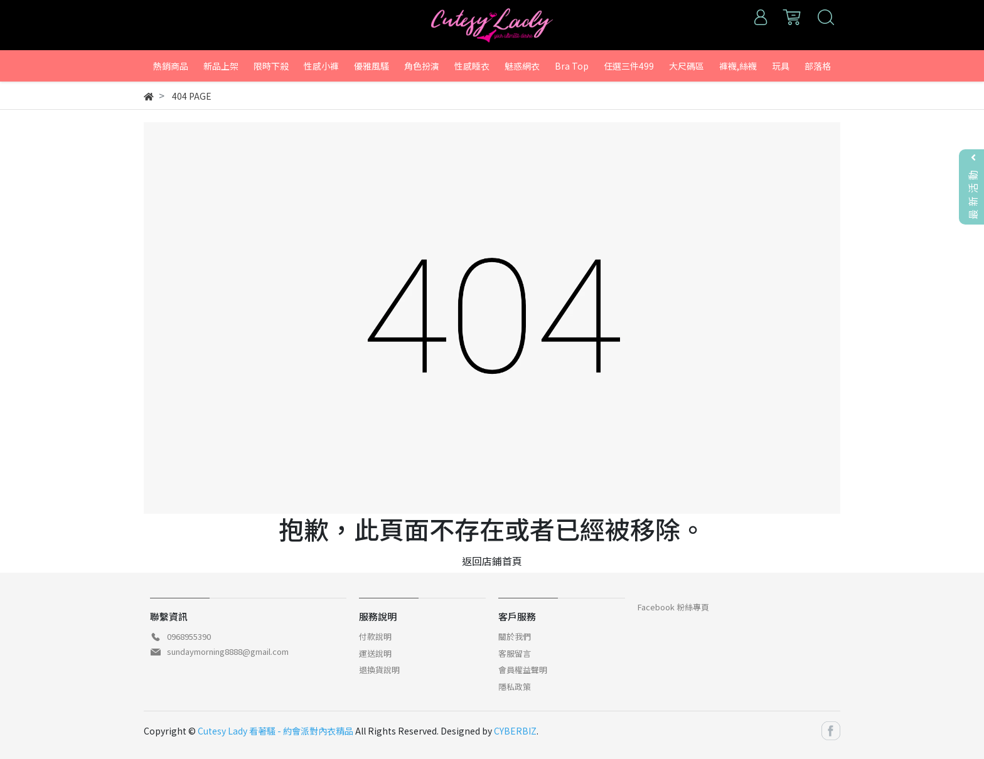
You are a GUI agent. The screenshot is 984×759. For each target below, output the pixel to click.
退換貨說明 (379, 670)
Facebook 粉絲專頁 (673, 607)
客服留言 (514, 653)
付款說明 (375, 636)
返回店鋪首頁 (492, 560)
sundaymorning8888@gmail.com (228, 651)
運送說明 (375, 653)
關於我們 (514, 636)
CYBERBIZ (515, 730)
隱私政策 (514, 687)
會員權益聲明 (522, 670)
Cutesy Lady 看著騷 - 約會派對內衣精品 (275, 730)
